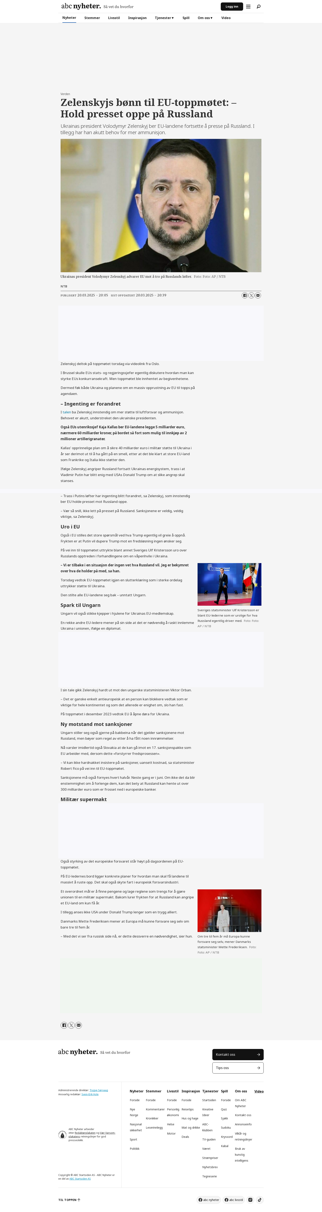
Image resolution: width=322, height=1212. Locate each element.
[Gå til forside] (97, 6)
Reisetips (188, 1109)
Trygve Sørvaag (99, 1090)
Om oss (204, 18)
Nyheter (69, 17)
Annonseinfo (243, 1124)
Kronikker (152, 1118)
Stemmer (92, 18)
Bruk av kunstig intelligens (241, 1154)
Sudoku (226, 1127)
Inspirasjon (137, 18)
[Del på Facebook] (245, 295)
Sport (133, 1139)
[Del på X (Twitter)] (251, 295)
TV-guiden (209, 1139)
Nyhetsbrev (210, 1167)
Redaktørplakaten (85, 1133)
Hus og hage (190, 1118)
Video (226, 18)
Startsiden (209, 1100)
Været (206, 1149)
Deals (185, 1137)
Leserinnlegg (154, 1127)
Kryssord (227, 1137)
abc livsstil (236, 1200)
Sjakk (224, 1118)
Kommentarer (155, 1109)
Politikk (134, 1149)
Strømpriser (210, 1158)
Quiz (224, 1109)
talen (67, 412)
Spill (186, 18)
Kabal (224, 1146)
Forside (135, 1100)
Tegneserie (209, 1176)
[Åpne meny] (248, 6)
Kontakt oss (225, 1054)
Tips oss (222, 1067)
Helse (170, 1124)
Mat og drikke (191, 1127)
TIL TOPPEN (67, 1200)
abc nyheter (211, 1200)
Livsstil (114, 18)
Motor (171, 1133)
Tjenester (163, 18)
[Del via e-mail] (258, 295)
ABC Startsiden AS (80, 1178)
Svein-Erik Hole (90, 1094)
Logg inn (232, 6)
